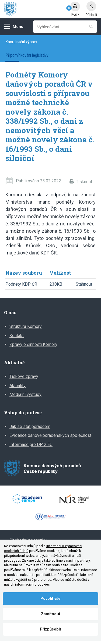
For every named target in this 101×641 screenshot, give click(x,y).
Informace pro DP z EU (31, 444)
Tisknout (84, 181)
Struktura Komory (25, 326)
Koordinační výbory (21, 41)
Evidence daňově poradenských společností (50, 435)
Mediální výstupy (25, 394)
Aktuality (17, 385)
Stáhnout (84, 284)
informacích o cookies (32, 584)
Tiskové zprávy (23, 376)
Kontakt (16, 335)
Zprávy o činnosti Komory (33, 344)
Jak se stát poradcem (29, 426)
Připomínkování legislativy (26, 55)
